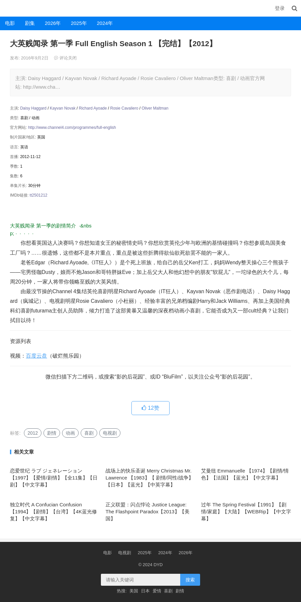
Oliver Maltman (155, 108)
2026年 (53, 23)
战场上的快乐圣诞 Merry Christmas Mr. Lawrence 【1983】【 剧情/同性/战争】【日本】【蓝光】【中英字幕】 (149, 477)
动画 (70, 433)
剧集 (30, 23)
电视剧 (110, 433)
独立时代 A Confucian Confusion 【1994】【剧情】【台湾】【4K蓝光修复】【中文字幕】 (53, 511)
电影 (10, 23)
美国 (133, 590)
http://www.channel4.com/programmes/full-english (72, 127)
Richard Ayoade (93, 108)
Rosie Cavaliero (124, 108)
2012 (33, 433)
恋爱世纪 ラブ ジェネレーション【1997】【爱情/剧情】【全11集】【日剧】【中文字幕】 (54, 477)
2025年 (79, 23)
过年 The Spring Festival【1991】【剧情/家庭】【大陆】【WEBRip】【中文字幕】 (246, 511)
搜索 (190, 579)
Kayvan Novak (62, 108)
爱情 (157, 590)
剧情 (51, 433)
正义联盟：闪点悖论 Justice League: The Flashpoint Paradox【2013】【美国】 (147, 511)
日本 (145, 590)
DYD (7, 8)
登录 (280, 8)
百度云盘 (36, 356)
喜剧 (89, 433)
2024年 (105, 23)
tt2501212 (38, 195)
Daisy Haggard (33, 108)
